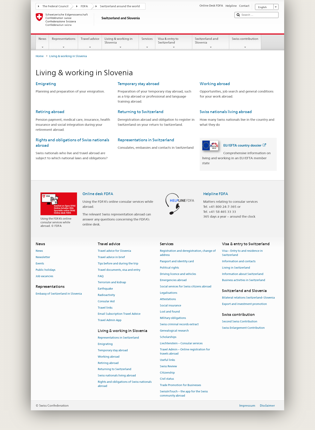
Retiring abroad (50, 111)
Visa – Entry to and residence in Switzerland (242, 253)
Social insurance (170, 305)
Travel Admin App (109, 320)
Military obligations (173, 318)
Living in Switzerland (236, 267)
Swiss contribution (245, 43)
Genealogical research (174, 330)
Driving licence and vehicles (178, 274)
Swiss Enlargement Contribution (243, 327)
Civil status (167, 379)
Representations (63, 43)
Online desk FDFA (97, 194)
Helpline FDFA (215, 194)
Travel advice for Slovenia (114, 251)
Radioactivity (106, 295)
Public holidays (45, 269)
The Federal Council (55, 6)
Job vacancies (44, 276)
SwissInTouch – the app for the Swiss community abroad (184, 393)
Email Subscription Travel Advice (119, 314)
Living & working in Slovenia (120, 43)
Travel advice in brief (111, 257)
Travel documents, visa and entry (119, 269)
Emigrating (46, 83)
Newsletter (43, 257)
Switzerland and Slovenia (210, 43)
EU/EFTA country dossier (244, 145)
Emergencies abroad (173, 280)
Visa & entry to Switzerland (174, 43)
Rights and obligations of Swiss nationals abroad (125, 384)
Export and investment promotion (244, 304)
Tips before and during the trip (118, 263)
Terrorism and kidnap (112, 282)
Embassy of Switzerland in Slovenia (59, 293)
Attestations (168, 299)
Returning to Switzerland (140, 111)
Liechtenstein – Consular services (181, 343)
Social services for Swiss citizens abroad (185, 286)
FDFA (84, 6)
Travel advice (90, 43)
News (42, 43)
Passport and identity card (177, 261)
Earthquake (105, 288)
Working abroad (215, 83)
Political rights (169, 267)
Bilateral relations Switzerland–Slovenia (248, 297)
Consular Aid (106, 301)
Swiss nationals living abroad (226, 111)
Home (40, 56)
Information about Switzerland (242, 274)
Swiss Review (168, 366)
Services (147, 43)
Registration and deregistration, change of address (188, 253)
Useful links (167, 360)
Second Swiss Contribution (239, 321)
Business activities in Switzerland (243, 280)
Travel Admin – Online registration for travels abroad (185, 351)
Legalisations (168, 292)
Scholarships (168, 337)
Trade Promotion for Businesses (180, 385)
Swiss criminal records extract (179, 324)
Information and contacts (239, 261)
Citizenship (167, 372)
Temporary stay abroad (138, 83)
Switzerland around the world (120, 6)
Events (40, 263)
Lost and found (170, 311)
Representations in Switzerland (146, 140)
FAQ (100, 276)
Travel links (105, 307)
